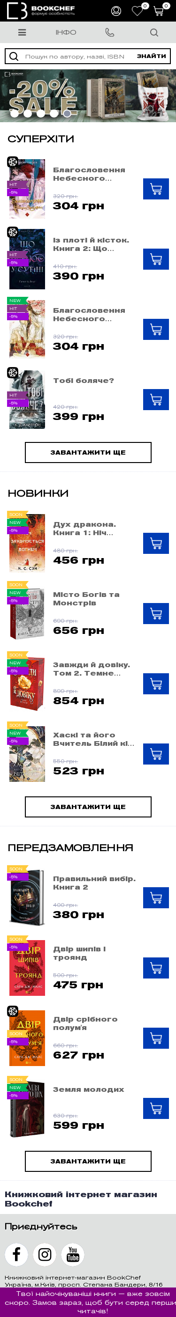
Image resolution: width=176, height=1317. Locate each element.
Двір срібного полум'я (85, 1023)
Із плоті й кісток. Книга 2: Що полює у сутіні (91, 244)
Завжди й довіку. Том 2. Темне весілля (91, 669)
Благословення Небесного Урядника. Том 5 (91, 314)
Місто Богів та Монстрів (86, 598)
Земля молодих (88, 1089)
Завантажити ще (88, 452)
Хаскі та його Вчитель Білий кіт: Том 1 (94, 739)
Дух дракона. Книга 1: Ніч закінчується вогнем (84, 528)
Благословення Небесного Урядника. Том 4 (91, 174)
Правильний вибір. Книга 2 (94, 883)
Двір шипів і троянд (79, 953)
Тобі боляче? (83, 380)
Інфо (66, 32)
